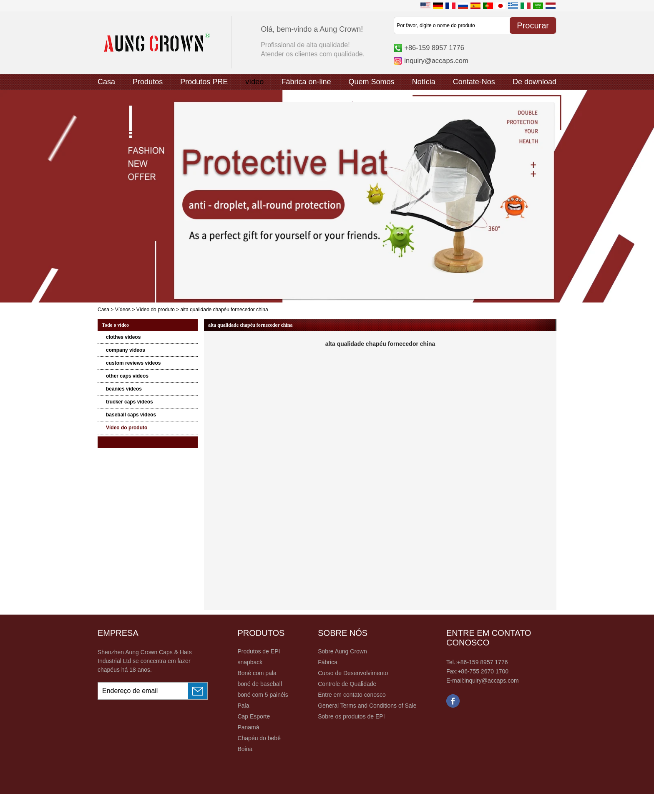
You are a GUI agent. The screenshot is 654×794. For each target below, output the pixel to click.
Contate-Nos (474, 82)
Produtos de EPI (258, 651)
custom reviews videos (133, 363)
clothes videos (123, 337)
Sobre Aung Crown (342, 651)
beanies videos (124, 389)
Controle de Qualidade (347, 684)
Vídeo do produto (155, 310)
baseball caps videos (131, 415)
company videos (125, 350)
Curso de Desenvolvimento (353, 673)
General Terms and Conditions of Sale (367, 705)
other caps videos (127, 376)
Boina (244, 749)
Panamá (248, 727)
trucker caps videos (129, 402)
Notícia (423, 82)
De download (534, 82)
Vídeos (123, 310)
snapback (249, 662)
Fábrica (327, 662)
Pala (243, 705)
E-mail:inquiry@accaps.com (482, 680)
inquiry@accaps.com (436, 60)
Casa (106, 82)
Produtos (148, 82)
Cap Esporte (253, 716)
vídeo (254, 82)
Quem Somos (372, 82)
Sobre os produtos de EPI (351, 716)
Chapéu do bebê (259, 738)
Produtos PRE (204, 82)
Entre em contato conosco (352, 694)
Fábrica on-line (306, 82)
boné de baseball (259, 684)
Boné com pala (256, 673)
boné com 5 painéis (262, 694)
